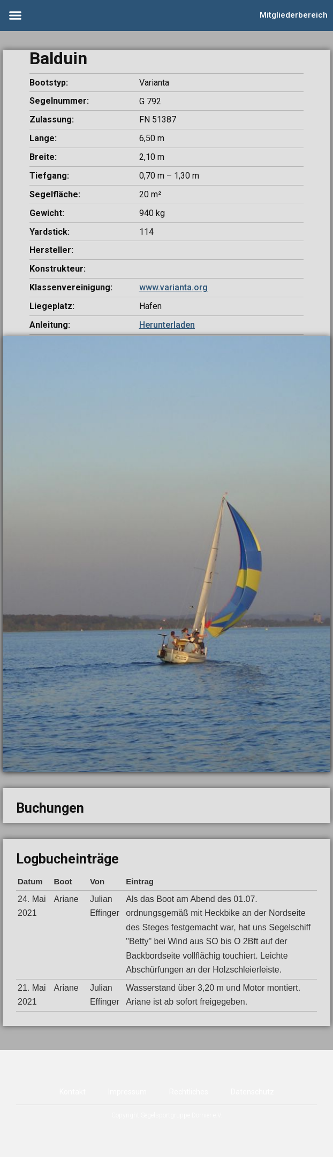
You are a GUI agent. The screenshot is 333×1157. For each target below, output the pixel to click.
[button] (15, 15)
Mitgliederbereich (294, 15)
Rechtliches (188, 1091)
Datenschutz (252, 1091)
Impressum (127, 1091)
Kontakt (72, 1091)
